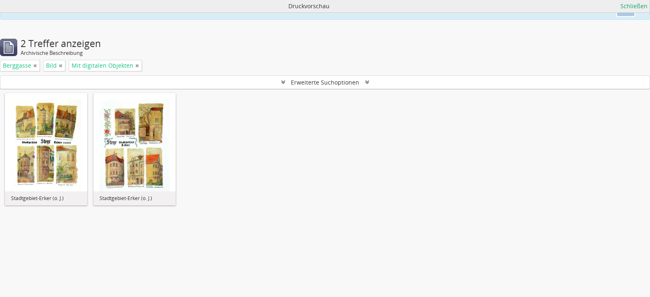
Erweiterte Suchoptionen (325, 82)
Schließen (634, 6)
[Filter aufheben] (35, 65)
